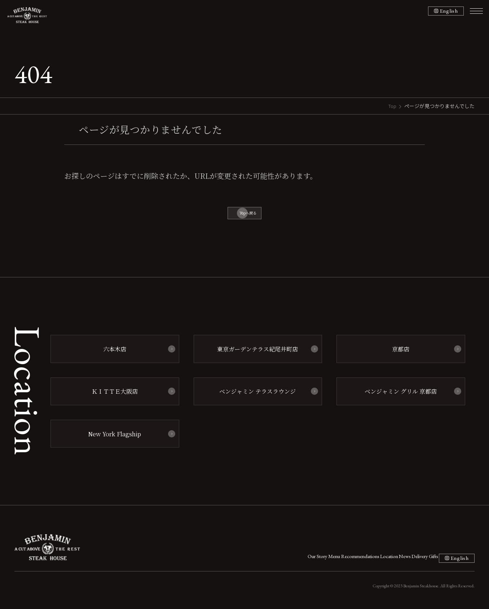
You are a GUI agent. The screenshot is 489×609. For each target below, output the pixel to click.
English (447, 11)
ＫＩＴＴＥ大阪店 (111, 395)
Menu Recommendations (285, 559)
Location (335, 559)
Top (391, 105)
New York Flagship (111, 436)
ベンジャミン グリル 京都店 (397, 395)
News (362, 559)
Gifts (416, 559)
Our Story (234, 559)
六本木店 (111, 354)
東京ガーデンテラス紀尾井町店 (254, 354)
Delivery (389, 559)
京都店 (397, 354)
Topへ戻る (248, 215)
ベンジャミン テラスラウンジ (254, 395)
